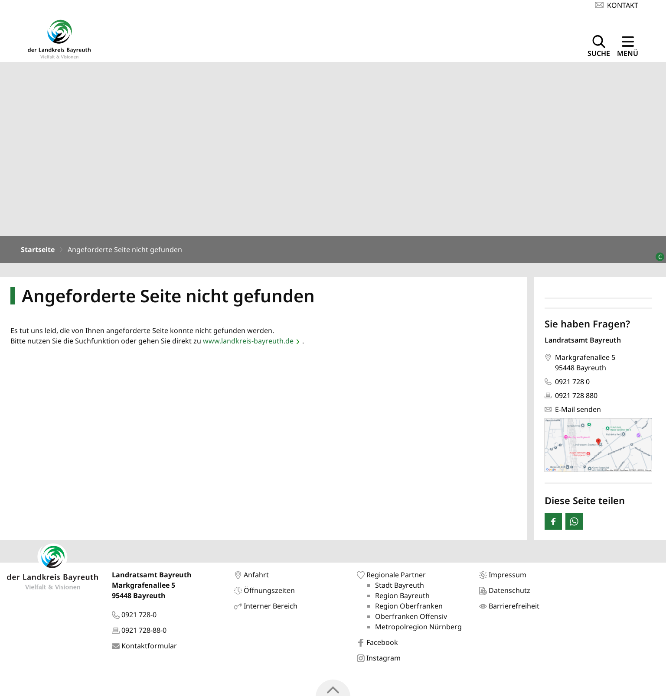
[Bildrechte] (656, 255)
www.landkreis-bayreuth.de (248, 342)
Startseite (38, 251)
